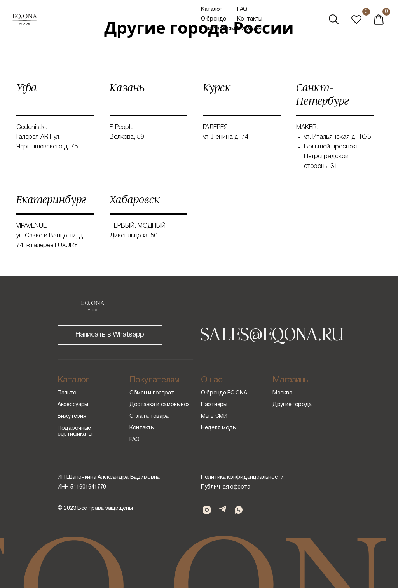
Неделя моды (219, 428)
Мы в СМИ (214, 416)
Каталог (211, 9)
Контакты (249, 19)
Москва (282, 393)
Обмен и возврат (151, 393)
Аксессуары (73, 404)
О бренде (213, 19)
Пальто (67, 393)
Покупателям (218, 28)
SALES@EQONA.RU (272, 333)
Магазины (249, 28)
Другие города (292, 404)
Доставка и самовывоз (159, 404)
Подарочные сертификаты (75, 431)
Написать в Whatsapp (109, 335)
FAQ (242, 9)
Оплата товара (149, 416)
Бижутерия (72, 416)
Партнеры (214, 404)
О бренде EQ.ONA (224, 393)
